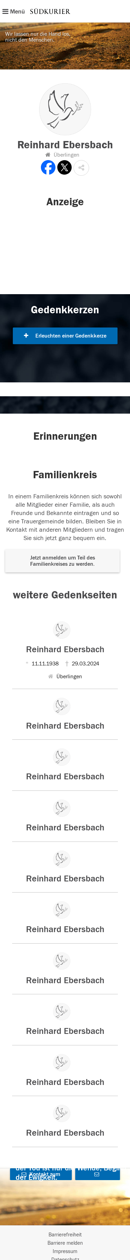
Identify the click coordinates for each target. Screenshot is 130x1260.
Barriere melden (65, 1243)
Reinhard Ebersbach (65, 649)
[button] (81, 168)
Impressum (65, 1251)
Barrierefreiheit (65, 1235)
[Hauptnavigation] (65, 11)
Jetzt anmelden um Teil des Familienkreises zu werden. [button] (62, 561)
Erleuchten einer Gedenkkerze (65, 336)
